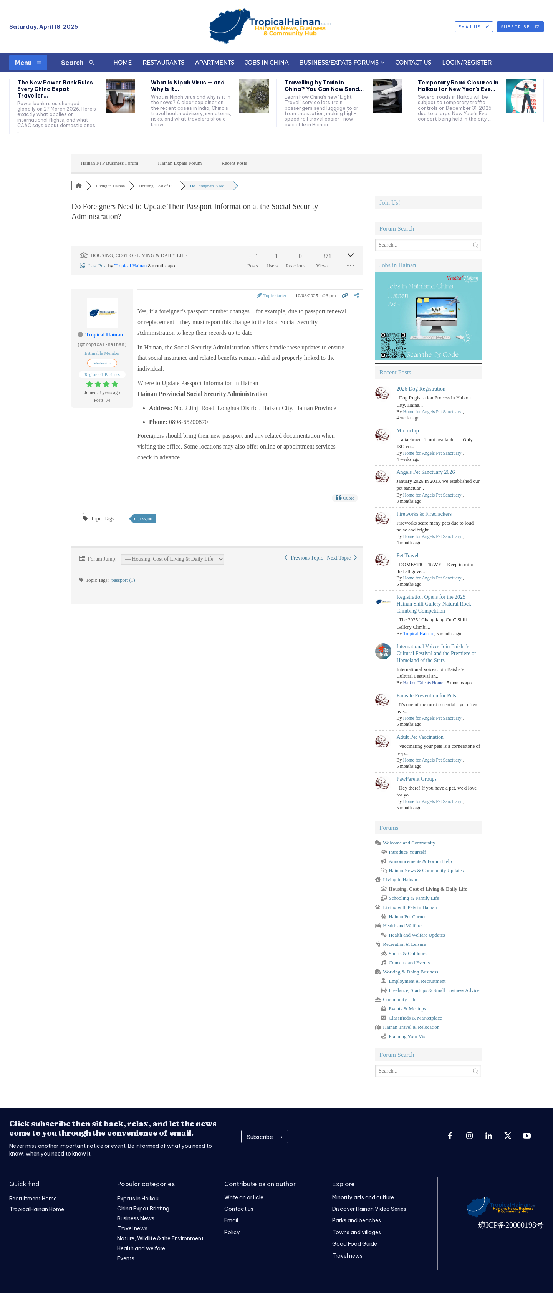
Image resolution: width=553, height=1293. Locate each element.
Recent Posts (234, 163)
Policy (232, 1232)
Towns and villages (356, 1232)
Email (231, 1220)
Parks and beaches (356, 1220)
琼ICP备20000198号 (511, 1225)
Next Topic (342, 558)
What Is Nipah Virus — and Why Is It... (188, 86)
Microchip (407, 431)
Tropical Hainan (130, 265)
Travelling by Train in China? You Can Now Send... (324, 86)
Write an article (243, 1197)
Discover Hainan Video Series (369, 1208)
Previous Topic (304, 558)
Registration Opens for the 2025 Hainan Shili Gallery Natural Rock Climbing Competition (433, 604)
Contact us (238, 1208)
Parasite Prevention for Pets (426, 696)
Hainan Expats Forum (180, 163)
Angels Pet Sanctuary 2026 (425, 472)
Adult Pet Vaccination (420, 737)
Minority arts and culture (363, 1197)
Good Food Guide (354, 1243)
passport (145, 518)
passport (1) (123, 580)
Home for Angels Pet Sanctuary (432, 411)
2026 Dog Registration (420, 389)
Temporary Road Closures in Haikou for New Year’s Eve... (458, 86)
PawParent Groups (416, 779)
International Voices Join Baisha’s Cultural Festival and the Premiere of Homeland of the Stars (436, 653)
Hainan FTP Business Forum (109, 163)
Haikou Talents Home (423, 682)
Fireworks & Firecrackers (424, 514)
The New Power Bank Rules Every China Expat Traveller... (55, 89)
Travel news (347, 1255)
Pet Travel (407, 555)
